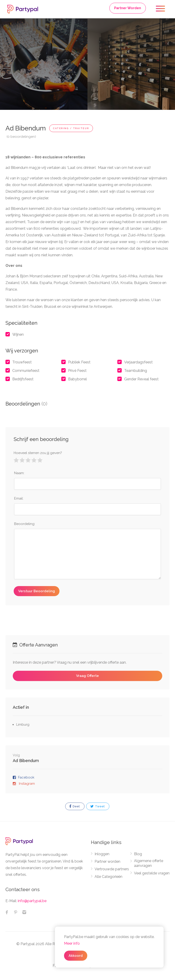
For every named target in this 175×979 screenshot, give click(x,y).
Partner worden (107, 861)
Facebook (26, 777)
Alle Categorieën (108, 876)
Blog (138, 854)
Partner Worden (127, 8)
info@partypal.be (32, 901)
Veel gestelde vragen (152, 873)
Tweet (97, 806)
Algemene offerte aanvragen (148, 863)
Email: (18, 498)
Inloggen (102, 854)
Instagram (26, 784)
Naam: (19, 473)
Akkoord (76, 956)
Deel (74, 806)
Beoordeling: (24, 524)
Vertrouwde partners (112, 869)
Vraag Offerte (87, 676)
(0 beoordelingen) (21, 137)
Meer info (72, 943)
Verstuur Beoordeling (36, 591)
